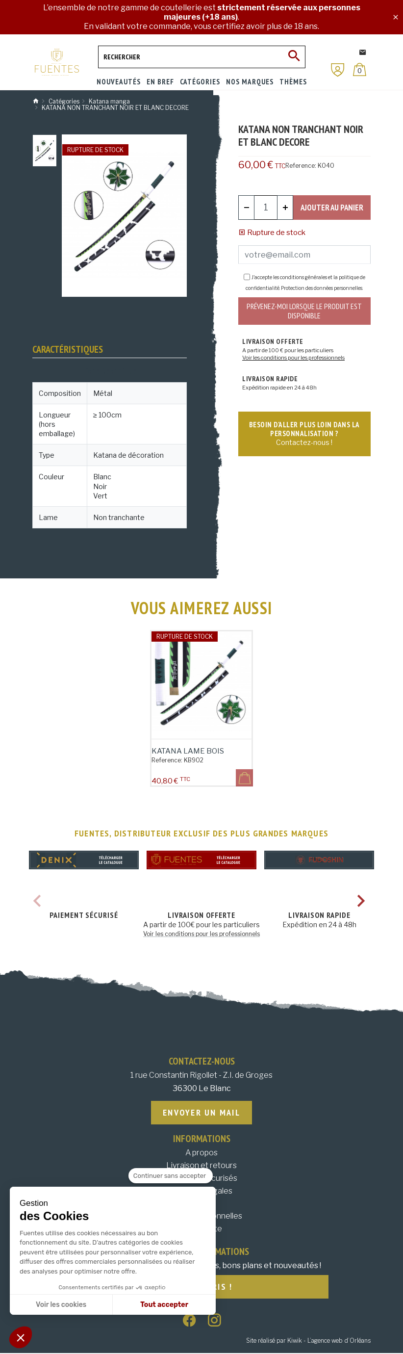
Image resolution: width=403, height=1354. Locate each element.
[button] (20, 1337)
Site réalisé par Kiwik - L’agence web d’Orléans (308, 1341)
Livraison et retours (201, 1166)
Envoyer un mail (201, 1113)
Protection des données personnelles (321, 288)
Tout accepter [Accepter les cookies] (164, 1305)
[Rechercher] (201, 57)
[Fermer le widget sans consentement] (170, 1176)
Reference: (300, 165)
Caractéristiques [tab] (67, 349)
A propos (201, 1153)
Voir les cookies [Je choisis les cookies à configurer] (61, 1305)
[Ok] (294, 57)
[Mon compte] (338, 70)
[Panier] (359, 69)
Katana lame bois (187, 751)
